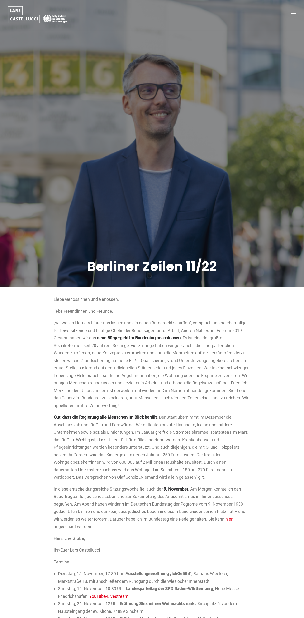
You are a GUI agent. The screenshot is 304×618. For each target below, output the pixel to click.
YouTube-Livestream (108, 570)
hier (229, 493)
